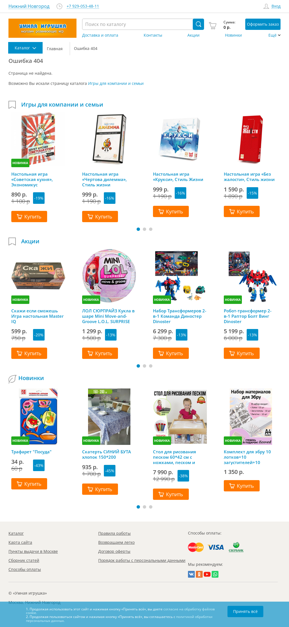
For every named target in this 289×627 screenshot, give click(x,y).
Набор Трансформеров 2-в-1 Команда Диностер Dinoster (179, 316)
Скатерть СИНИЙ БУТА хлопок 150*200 (106, 454)
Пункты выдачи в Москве (33, 551)
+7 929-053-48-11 (83, 6)
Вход (276, 6)
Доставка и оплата (100, 35)
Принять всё (245, 611)
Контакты (153, 35)
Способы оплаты (24, 569)
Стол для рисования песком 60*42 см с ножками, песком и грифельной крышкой (177, 457)
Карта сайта (20, 542)
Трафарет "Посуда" (31, 451)
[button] (138, 229)
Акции (193, 35)
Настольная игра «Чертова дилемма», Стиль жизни (104, 179)
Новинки (233, 35)
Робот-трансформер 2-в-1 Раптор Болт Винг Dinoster (248, 316)
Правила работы (114, 533)
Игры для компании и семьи (116, 83)
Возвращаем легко (116, 542)
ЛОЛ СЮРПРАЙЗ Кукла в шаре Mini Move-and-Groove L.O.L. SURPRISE (108, 316)
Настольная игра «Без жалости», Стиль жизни (249, 176)
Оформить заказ (263, 24)
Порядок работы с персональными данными (141, 560)
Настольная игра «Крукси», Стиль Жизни (178, 176)
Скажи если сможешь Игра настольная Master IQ (37, 316)
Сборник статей (23, 560)
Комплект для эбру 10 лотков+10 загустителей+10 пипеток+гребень (247, 457)
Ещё (272, 35)
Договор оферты (114, 551)
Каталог (16, 533)
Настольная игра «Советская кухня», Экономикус (32, 179)
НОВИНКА (20, 163)
